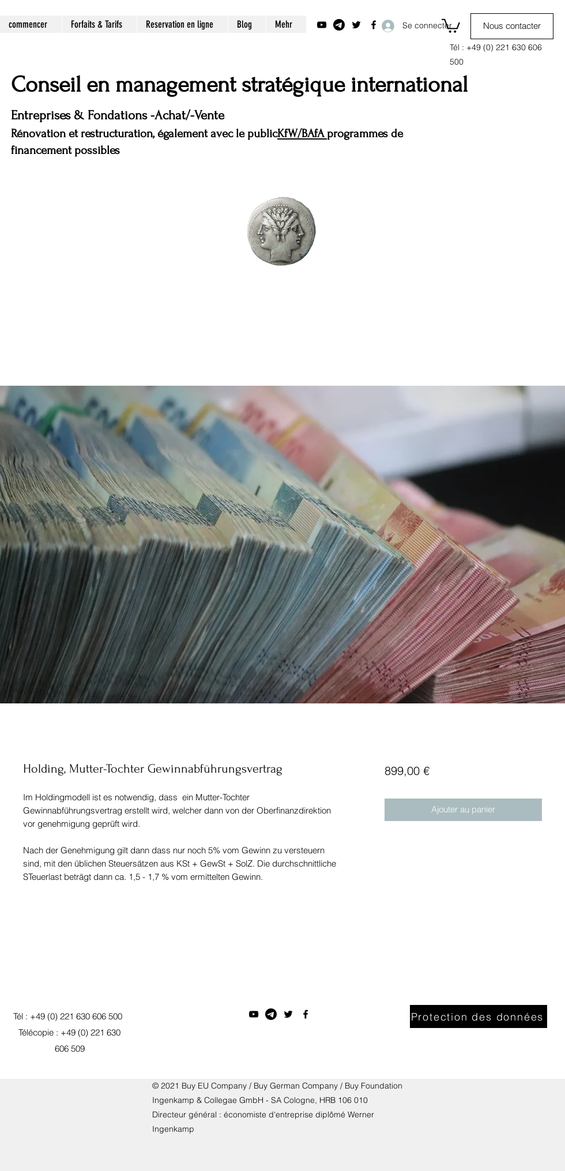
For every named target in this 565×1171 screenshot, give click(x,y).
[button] (451, 25)
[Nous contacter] (511, 26)
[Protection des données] (478, 1016)
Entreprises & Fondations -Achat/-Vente (117, 115)
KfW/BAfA (302, 133)
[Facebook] (305, 1014)
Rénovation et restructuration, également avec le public (144, 133)
